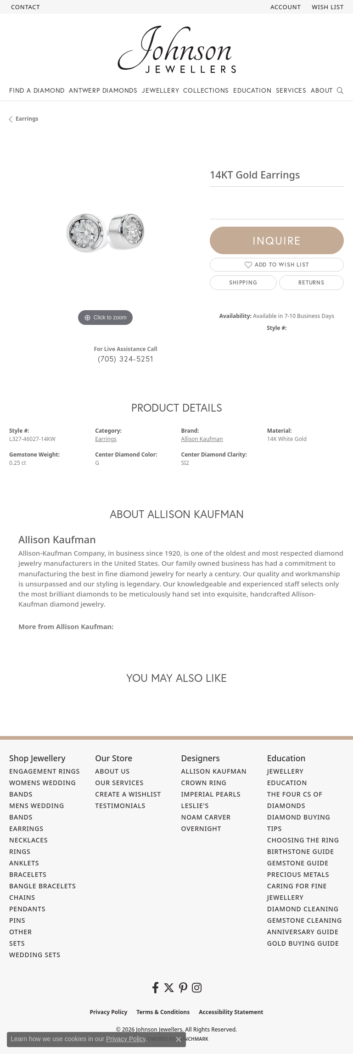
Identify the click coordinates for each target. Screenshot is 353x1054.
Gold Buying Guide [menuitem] (303, 943)
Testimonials (120, 805)
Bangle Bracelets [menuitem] (42, 885)
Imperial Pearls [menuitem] (211, 794)
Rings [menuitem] (20, 851)
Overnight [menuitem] (201, 828)
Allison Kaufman (202, 439)
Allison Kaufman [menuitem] (214, 771)
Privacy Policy (109, 1012)
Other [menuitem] (20, 931)
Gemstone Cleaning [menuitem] (304, 920)
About (322, 90)
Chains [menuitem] (22, 897)
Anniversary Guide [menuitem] (303, 931)
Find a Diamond (37, 90)
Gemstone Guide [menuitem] (298, 863)
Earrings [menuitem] (26, 828)
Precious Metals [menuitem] (298, 874)
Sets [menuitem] (17, 943)
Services (291, 90)
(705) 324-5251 (126, 358)
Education (252, 90)
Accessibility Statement (231, 1012)
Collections (206, 90)
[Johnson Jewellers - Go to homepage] (176, 49)
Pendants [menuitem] (27, 908)
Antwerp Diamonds (103, 90)
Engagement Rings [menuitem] (44, 771)
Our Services (119, 782)
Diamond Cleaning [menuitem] (303, 908)
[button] (285, 7)
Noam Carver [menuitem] (206, 817)
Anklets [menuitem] (24, 863)
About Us (112, 771)
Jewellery (160, 90)
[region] (105, 233)
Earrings (27, 119)
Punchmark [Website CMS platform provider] (193, 1039)
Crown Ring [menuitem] (204, 782)
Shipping (243, 282)
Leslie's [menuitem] (195, 805)
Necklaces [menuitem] (28, 840)
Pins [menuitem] (17, 920)
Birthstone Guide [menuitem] (300, 851)
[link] (24, 7)
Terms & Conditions (163, 1012)
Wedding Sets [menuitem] (35, 954)
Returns (311, 282)
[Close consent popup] (178, 1039)
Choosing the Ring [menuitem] (303, 840)
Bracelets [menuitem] (28, 874)
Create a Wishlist (128, 794)
